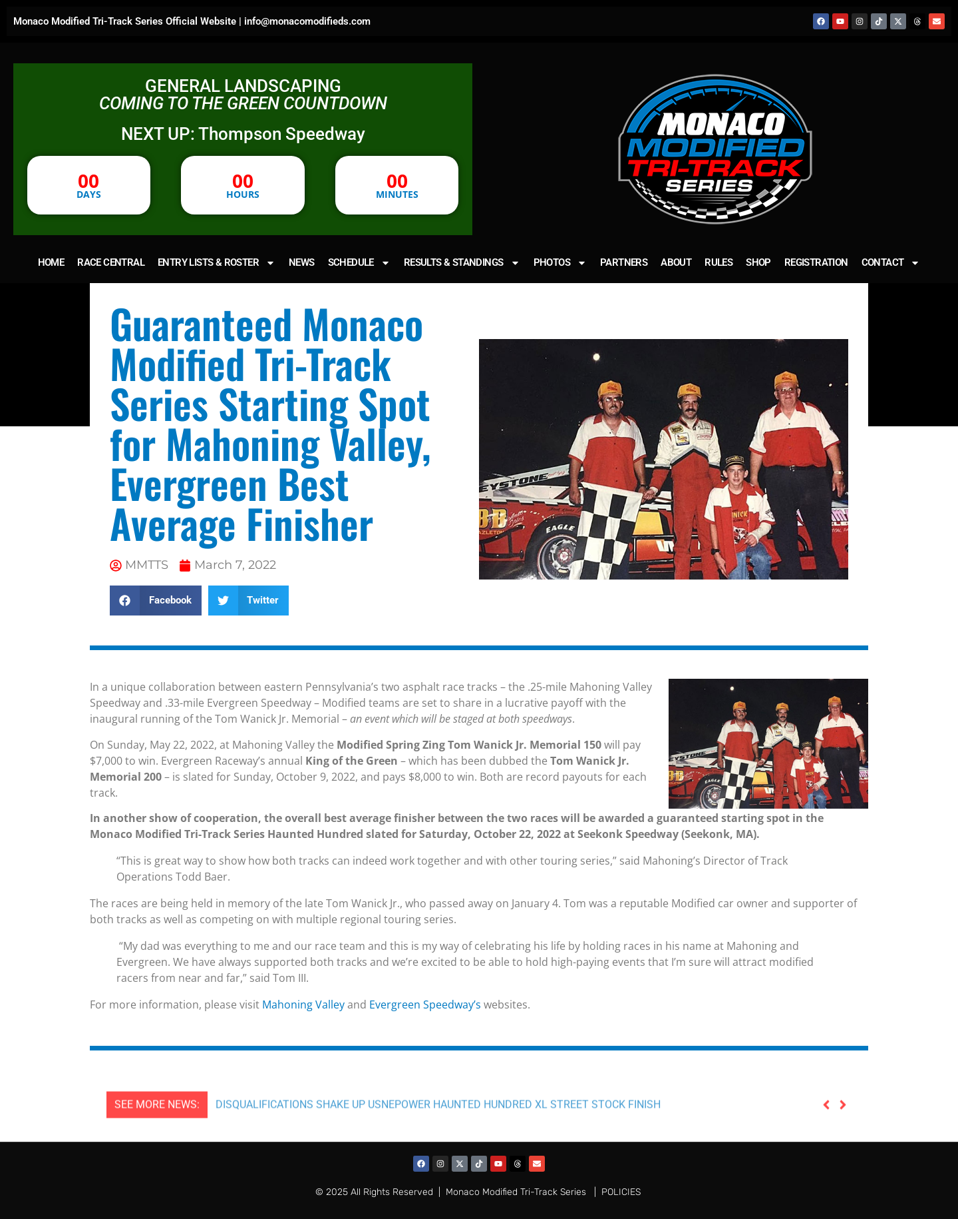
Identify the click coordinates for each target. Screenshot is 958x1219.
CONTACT (891, 262)
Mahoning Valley (303, 1004)
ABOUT (676, 262)
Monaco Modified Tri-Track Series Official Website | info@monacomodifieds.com (192, 21)
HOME (51, 262)
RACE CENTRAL (110, 262)
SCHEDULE (359, 262)
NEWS (302, 262)
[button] (156, 600)
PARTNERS (623, 262)
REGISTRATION (816, 262)
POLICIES (621, 1192)
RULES (718, 262)
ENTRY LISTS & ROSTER (216, 262)
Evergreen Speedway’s (425, 1004)
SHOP (758, 262)
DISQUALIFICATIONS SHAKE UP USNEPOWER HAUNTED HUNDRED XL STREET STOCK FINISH (438, 1134)
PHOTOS (560, 262)
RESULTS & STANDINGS (462, 262)
